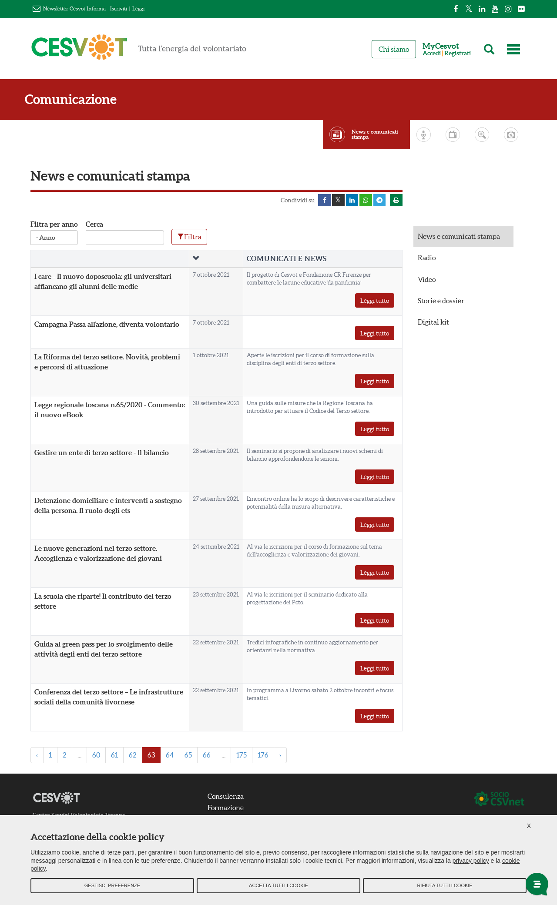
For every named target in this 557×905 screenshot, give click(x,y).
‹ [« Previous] (37, 756)
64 (170, 756)
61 (114, 756)
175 (241, 756)
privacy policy (471, 861)
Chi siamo (394, 49)
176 (263, 756)
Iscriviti (118, 8)
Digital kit (433, 322)
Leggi (138, 8)
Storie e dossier (441, 301)
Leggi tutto (374, 301)
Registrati (457, 53)
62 (133, 756)
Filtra (189, 237)
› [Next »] (280, 756)
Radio (427, 258)
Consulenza (227, 797)
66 (207, 756)
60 (96, 756)
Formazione (227, 808)
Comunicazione (76, 99)
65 (188, 756)
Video (427, 280)
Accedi (432, 53)
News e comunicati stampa (375, 134)
